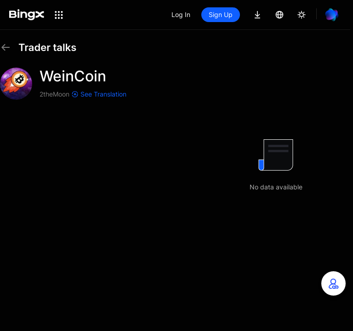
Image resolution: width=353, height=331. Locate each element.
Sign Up (221, 14)
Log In (180, 14)
